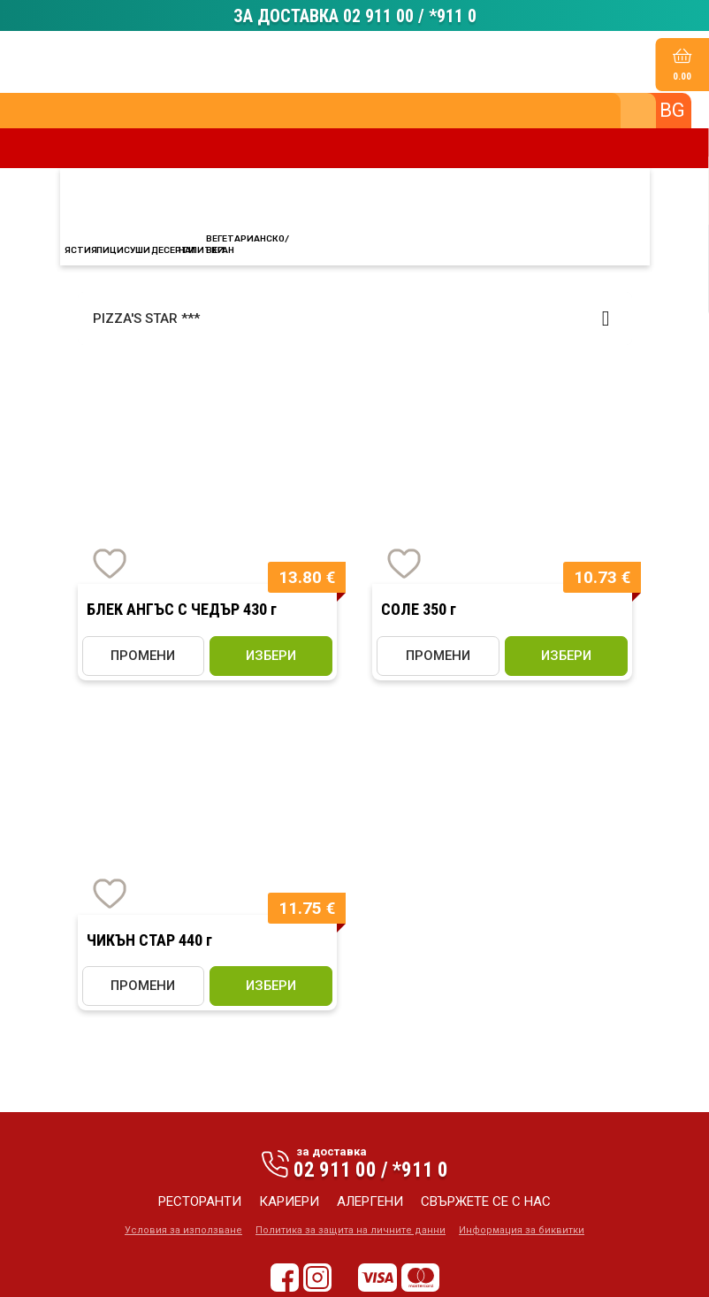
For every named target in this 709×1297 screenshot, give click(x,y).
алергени (370, 1204)
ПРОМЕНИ (143, 658)
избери (271, 658)
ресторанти (199, 1204)
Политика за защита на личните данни (350, 1233)
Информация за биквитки (521, 1233)
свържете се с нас (486, 1204)
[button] (355, 321)
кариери (289, 1204)
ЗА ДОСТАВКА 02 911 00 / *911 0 (355, 16)
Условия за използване (183, 1233)
